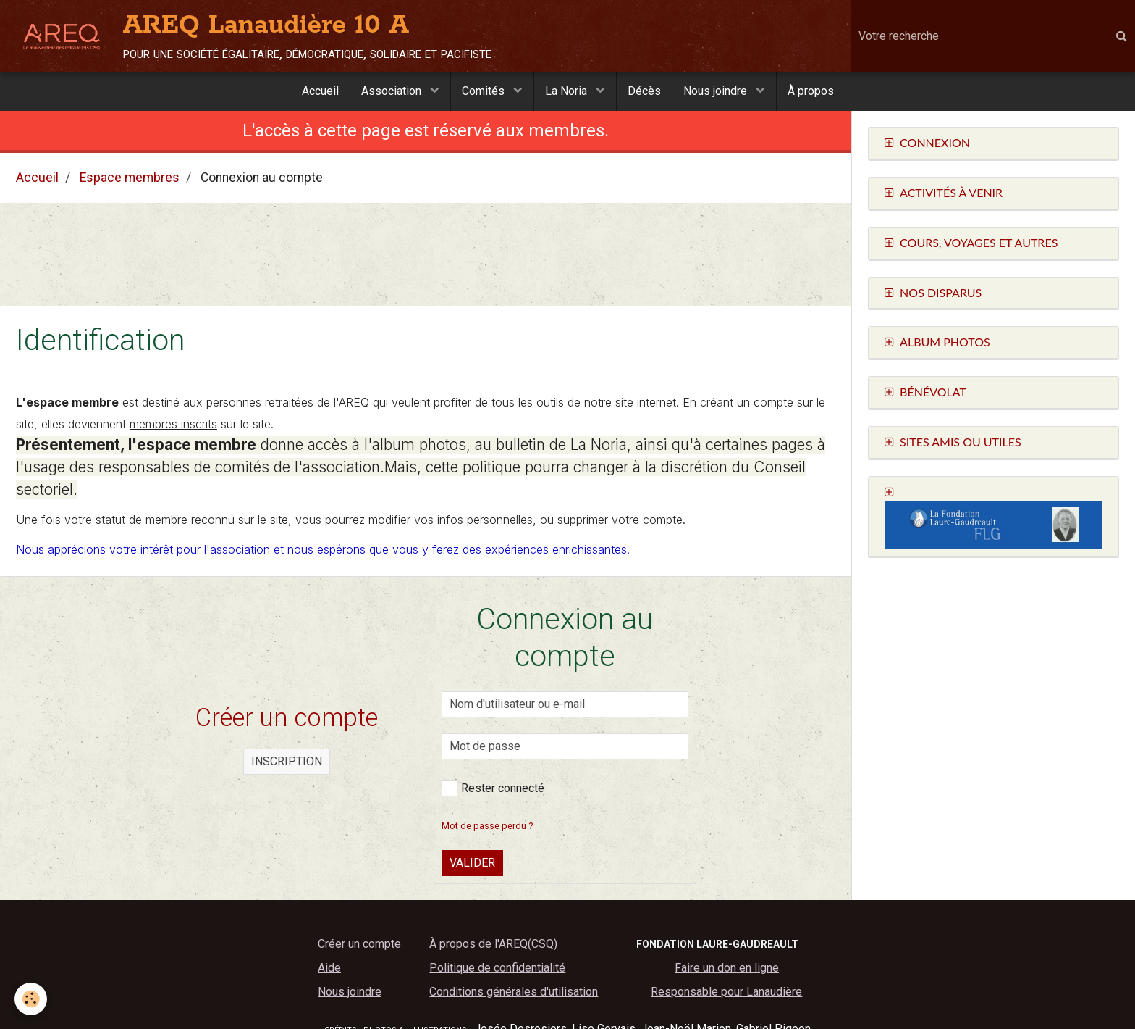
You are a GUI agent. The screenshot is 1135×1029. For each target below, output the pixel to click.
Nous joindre (716, 91)
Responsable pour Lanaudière (726, 992)
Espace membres (130, 177)
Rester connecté (493, 788)
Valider (472, 863)
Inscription (286, 761)
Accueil (320, 91)
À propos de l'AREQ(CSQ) (493, 944)
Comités (484, 91)
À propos (811, 91)
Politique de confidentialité (497, 968)
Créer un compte (359, 944)
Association (392, 91)
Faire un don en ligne (727, 968)
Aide (329, 968)
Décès (644, 91)
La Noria (567, 91)
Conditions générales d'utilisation (513, 992)
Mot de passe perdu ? (487, 825)
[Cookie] (30, 999)
